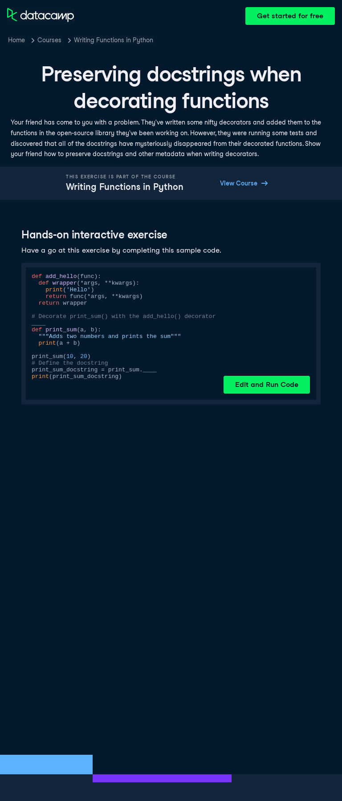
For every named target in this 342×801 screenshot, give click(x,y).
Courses (49, 40)
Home (16, 40)
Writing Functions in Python (113, 40)
